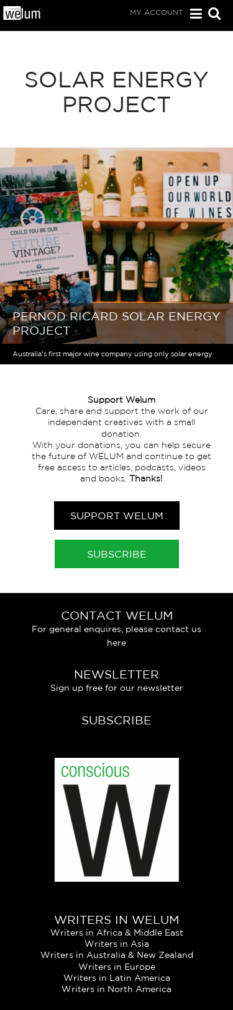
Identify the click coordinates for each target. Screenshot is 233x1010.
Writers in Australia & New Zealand (116, 955)
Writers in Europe (116, 967)
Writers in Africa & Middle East (116, 933)
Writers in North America (116, 989)
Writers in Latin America (116, 978)
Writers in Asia (117, 944)
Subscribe (117, 554)
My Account (156, 12)
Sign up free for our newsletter (116, 688)
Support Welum (116, 515)
